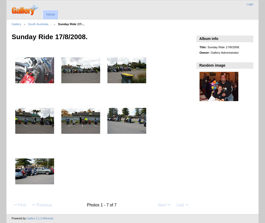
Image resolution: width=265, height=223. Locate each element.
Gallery (16, 24)
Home (50, 14)
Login (250, 4)
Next (164, 205)
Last (182, 205)
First (19, 205)
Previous (41, 205)
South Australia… (39, 24)
